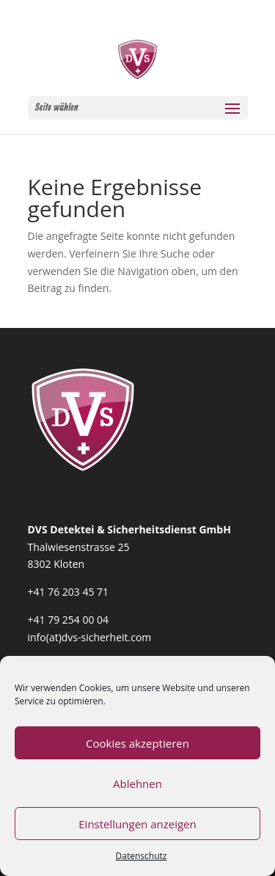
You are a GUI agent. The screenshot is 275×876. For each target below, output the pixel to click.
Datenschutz (141, 856)
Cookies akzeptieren (137, 743)
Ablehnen (137, 783)
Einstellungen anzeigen (137, 824)
